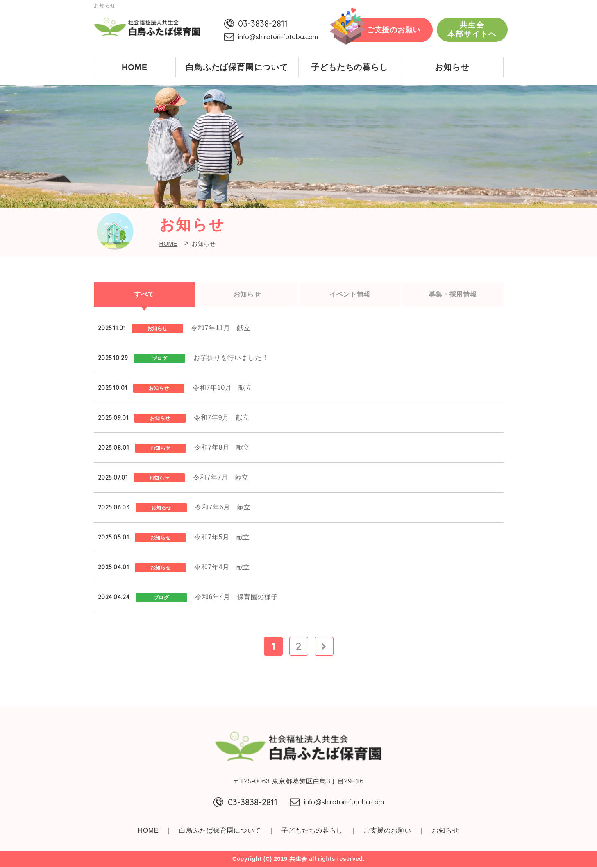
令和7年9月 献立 (222, 417)
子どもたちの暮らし (349, 67)
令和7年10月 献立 (222, 387)
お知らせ (452, 67)
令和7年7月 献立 (221, 477)
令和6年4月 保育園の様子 (236, 596)
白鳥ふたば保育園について (237, 67)
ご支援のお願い (393, 30)
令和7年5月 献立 (222, 537)
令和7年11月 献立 (220, 327)
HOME (135, 67)
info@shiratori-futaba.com (278, 37)
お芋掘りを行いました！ (230, 357)
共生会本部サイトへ (472, 29)
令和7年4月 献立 (222, 567)
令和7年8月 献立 (222, 447)
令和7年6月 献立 (223, 507)
